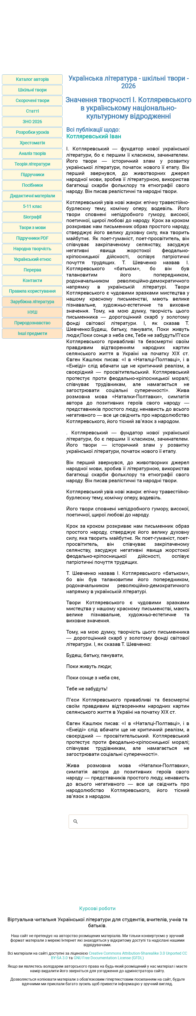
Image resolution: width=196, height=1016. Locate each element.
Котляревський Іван (93, 136)
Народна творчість (32, 248)
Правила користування (32, 291)
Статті (32, 111)
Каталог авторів (32, 79)
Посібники (32, 185)
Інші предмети (32, 333)
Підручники (32, 174)
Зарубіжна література (32, 301)
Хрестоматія (32, 142)
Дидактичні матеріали (32, 195)
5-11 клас (32, 206)
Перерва (32, 269)
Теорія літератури (32, 164)
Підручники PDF (32, 238)
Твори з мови (32, 227)
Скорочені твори (32, 100)
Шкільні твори (32, 89)
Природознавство (32, 322)
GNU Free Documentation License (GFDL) (109, 958)
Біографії (32, 216)
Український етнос (32, 259)
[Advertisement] (98, 35)
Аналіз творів (32, 153)
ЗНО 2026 (32, 121)
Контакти (32, 280)
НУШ (32, 312)
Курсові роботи (97, 908)
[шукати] (127, 821)
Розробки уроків (32, 132)
